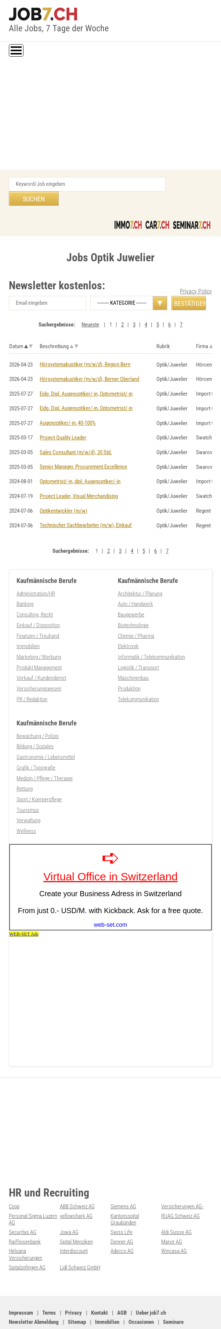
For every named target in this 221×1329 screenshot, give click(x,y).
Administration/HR (36, 575)
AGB (122, 1287)
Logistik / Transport (138, 647)
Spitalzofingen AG (27, 1242)
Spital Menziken (76, 1217)
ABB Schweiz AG (77, 1183)
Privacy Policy (196, 276)
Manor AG (171, 1217)
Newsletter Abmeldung (34, 1296)
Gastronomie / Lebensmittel (46, 735)
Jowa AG (69, 1208)
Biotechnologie (133, 606)
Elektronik (128, 627)
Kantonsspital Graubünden (124, 1195)
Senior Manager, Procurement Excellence (83, 450)
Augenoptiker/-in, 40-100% (68, 407)
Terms (49, 1287)
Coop (14, 1183)
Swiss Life (121, 1208)
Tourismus (28, 787)
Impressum (21, 1287)
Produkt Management (39, 647)
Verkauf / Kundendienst (41, 658)
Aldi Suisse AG (176, 1208)
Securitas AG (22, 1208)
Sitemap (77, 1296)
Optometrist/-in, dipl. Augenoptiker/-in (80, 465)
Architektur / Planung (140, 575)
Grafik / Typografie (36, 746)
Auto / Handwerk (135, 586)
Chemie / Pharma (136, 617)
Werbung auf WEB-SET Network (154, 1315)
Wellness (26, 808)
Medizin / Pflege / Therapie (45, 756)
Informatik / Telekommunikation (151, 637)
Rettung (25, 766)
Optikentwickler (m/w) (63, 493)
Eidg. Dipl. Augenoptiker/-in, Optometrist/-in (86, 378)
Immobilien (28, 627)
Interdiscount (74, 1226)
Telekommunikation (138, 678)
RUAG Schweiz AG (180, 1192)
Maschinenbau (133, 658)
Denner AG (121, 1217)
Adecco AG (122, 1226)
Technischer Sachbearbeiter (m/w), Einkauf (86, 508)
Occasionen (141, 1296)
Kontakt (99, 1287)
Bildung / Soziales (35, 725)
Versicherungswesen (39, 668)
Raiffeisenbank (25, 1217)
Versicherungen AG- (182, 1183)
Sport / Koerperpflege (39, 777)
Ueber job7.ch (151, 1287)
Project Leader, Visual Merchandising (79, 479)
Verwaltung (28, 797)
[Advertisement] (110, 114)
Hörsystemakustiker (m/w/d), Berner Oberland (89, 364)
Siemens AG (123, 1183)
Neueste (90, 310)
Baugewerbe (131, 596)
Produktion (129, 668)
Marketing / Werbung (39, 637)
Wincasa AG (174, 1226)
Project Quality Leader (63, 421)
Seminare (173, 1296)
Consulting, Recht (35, 596)
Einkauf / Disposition (38, 606)
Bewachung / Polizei (38, 715)
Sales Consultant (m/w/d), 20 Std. (76, 436)
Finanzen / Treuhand (38, 617)
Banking (25, 586)
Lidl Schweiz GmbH (80, 1242)
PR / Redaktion (32, 678)
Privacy (73, 1287)
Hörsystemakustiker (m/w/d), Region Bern (85, 350)
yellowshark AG (76, 1192)
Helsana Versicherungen (25, 1229)
